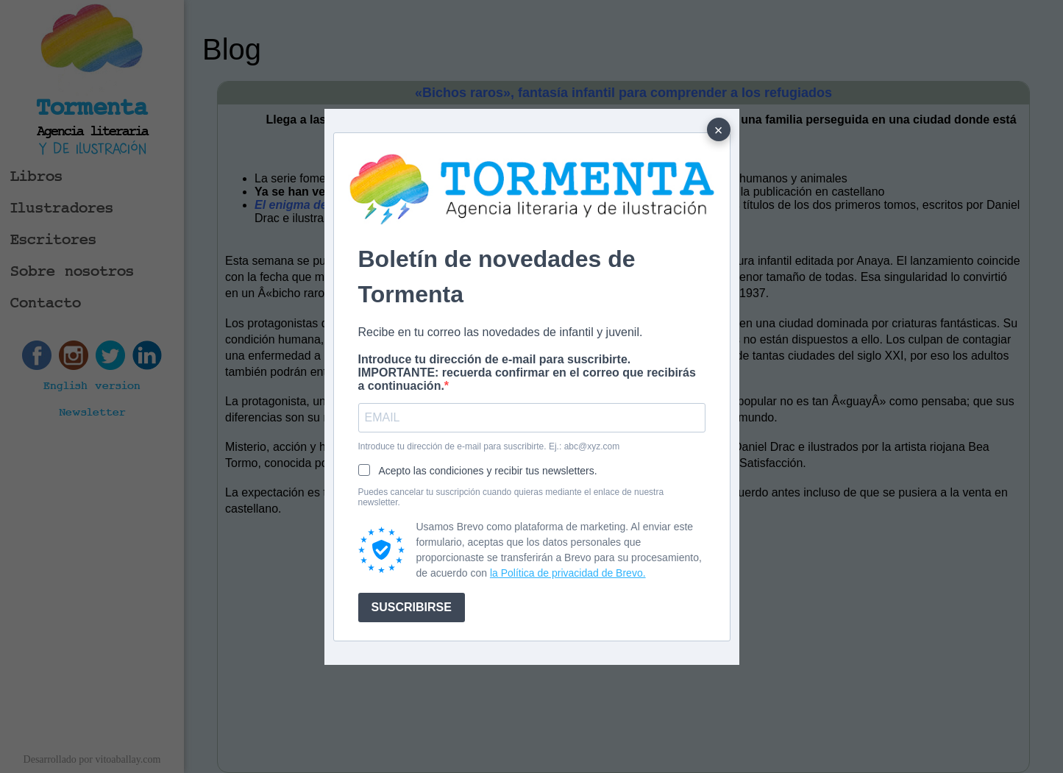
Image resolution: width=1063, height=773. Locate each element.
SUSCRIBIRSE (411, 607)
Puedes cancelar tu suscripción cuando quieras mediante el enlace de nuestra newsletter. (511, 497)
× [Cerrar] (718, 130)
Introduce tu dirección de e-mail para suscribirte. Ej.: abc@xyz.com (489, 446)
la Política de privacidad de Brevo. (568, 573)
